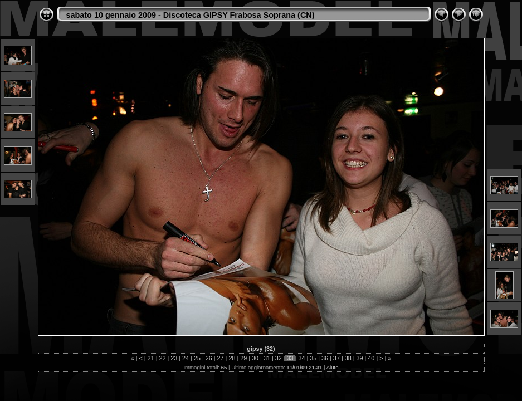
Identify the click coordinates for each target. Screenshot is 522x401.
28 (232, 358)
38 (348, 358)
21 (151, 358)
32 (279, 358)
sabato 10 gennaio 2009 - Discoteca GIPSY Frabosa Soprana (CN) (190, 15)
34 (301, 358)
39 (360, 358)
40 (371, 358)
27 (221, 358)
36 (325, 358)
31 (267, 358)
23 (174, 358)
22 (162, 358)
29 (243, 358)
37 (336, 358)
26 (209, 358)
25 (197, 358)
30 (255, 358)
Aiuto (332, 367)
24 (185, 358)
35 (313, 358)
